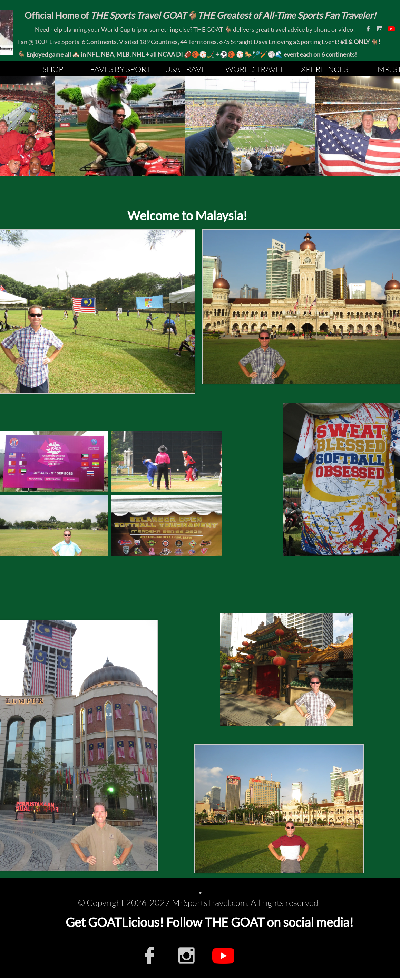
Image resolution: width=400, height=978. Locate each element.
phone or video (333, 29)
